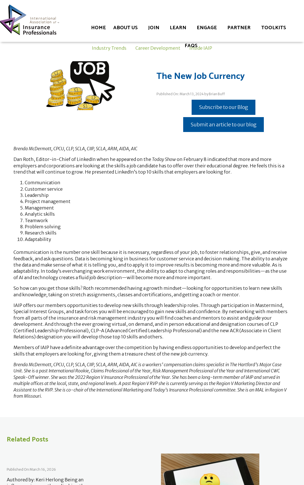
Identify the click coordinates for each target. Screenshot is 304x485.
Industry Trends (109, 48)
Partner (239, 28)
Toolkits (273, 28)
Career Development (157, 48)
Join (153, 28)
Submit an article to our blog (223, 124)
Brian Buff (217, 94)
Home (98, 28)
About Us (125, 28)
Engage (207, 28)
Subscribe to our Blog (223, 107)
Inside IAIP (200, 48)
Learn (178, 28)
